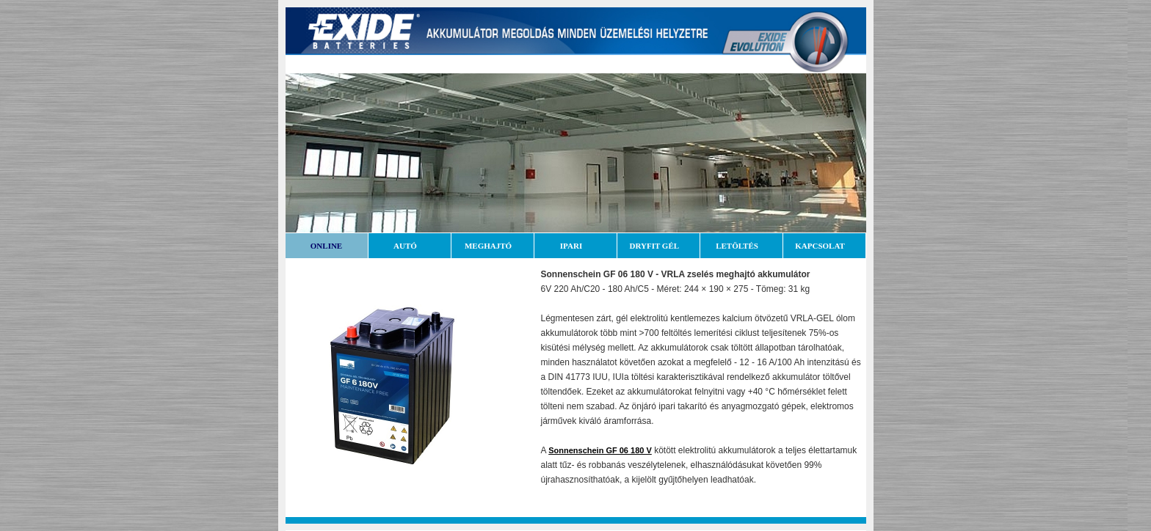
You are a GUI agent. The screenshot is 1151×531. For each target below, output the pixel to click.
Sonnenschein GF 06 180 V (600, 450)
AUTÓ (409, 245)
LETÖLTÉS (741, 245)
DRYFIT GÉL (658, 245)
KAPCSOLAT (823, 245)
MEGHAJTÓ (492, 245)
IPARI (575, 245)
